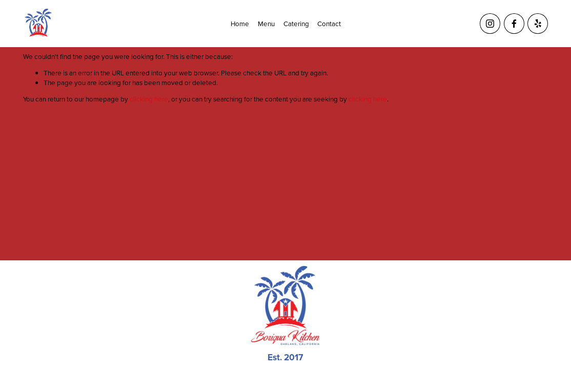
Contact (329, 23)
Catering (296, 23)
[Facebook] (514, 23)
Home (240, 23)
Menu (266, 23)
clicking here (149, 99)
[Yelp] (537, 23)
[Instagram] (490, 23)
